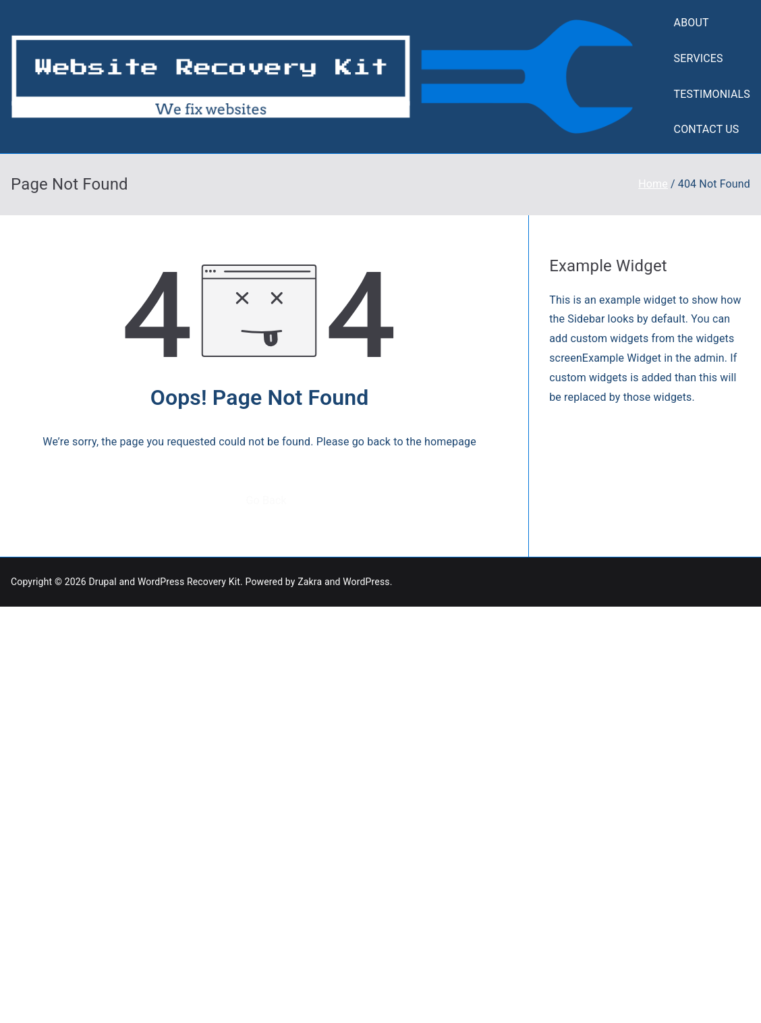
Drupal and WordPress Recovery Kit (164, 581)
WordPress (366, 581)
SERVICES (698, 58)
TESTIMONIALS (712, 94)
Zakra (310, 581)
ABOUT (691, 22)
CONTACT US (706, 129)
